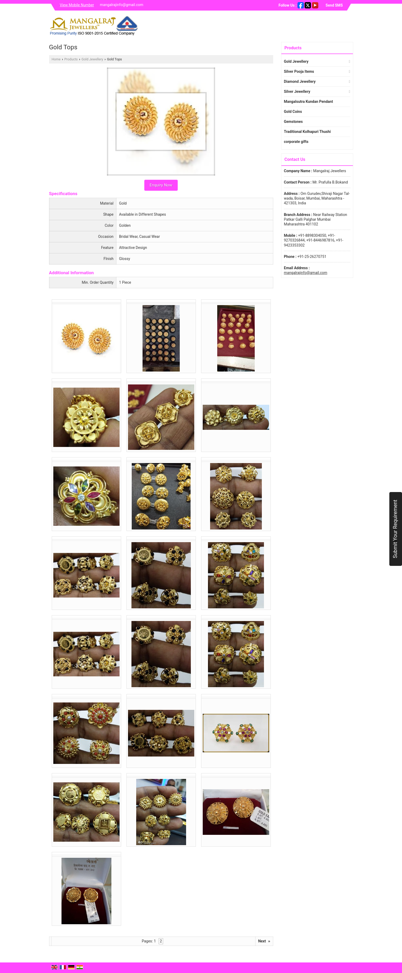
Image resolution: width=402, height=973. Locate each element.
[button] (77, 5)
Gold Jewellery (92, 59)
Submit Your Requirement (395, 528)
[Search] (350, 25)
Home (56, 59)
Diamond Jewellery (300, 81)
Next (264, 941)
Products (71, 59)
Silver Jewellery (297, 91)
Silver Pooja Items (299, 71)
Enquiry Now (161, 185)
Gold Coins (293, 111)
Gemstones (293, 121)
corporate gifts (296, 141)
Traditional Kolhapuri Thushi (307, 131)
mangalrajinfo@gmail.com (121, 5)
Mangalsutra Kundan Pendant (308, 101)
